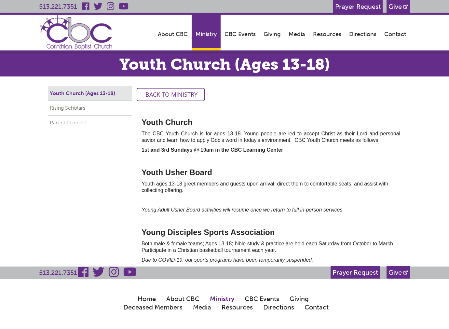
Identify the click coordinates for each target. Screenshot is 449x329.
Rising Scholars (67, 108)
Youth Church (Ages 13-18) (82, 93)
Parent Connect (68, 122)
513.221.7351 (58, 6)
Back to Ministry (170, 94)
